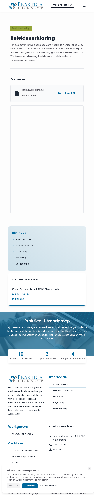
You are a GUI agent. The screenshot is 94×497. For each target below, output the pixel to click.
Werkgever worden (21, 433)
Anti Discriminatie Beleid (23, 450)
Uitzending (20, 251)
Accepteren (29, 485)
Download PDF (67, 93)
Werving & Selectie (24, 245)
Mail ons (17, 298)
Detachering (21, 263)
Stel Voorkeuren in (48, 485)
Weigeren (13, 485)
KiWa (13, 462)
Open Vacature (62, 5)
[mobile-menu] (84, 6)
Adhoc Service (22, 239)
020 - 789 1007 (21, 294)
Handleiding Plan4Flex (22, 456)
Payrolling (19, 257)
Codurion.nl (80, 493)
